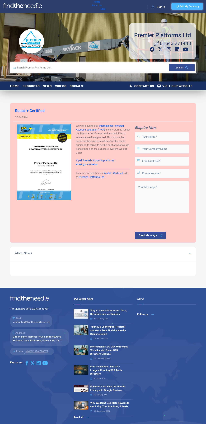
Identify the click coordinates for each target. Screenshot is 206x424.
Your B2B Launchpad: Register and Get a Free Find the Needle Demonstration (108, 330)
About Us (61, 6)
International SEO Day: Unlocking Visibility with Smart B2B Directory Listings (109, 350)
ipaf (79, 160)
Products (31, 86)
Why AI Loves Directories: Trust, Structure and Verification (108, 312)
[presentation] (158, 222)
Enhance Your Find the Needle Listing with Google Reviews (107, 388)
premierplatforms (103, 160)
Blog (72, 6)
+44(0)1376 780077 (36, 351)
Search (182, 67)
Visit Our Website (175, 86)
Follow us (145, 314)
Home (48, 6)
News (47, 86)
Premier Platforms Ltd (162, 35)
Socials (76, 86)
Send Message (151, 235)
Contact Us (142, 86)
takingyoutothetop (87, 164)
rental (87, 160)
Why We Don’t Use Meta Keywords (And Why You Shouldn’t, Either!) (109, 404)
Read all (81, 417)
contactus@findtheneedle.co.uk (31, 322)
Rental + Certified (113, 173)
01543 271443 (172, 43)
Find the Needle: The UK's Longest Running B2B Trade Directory (106, 370)
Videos (60, 86)
